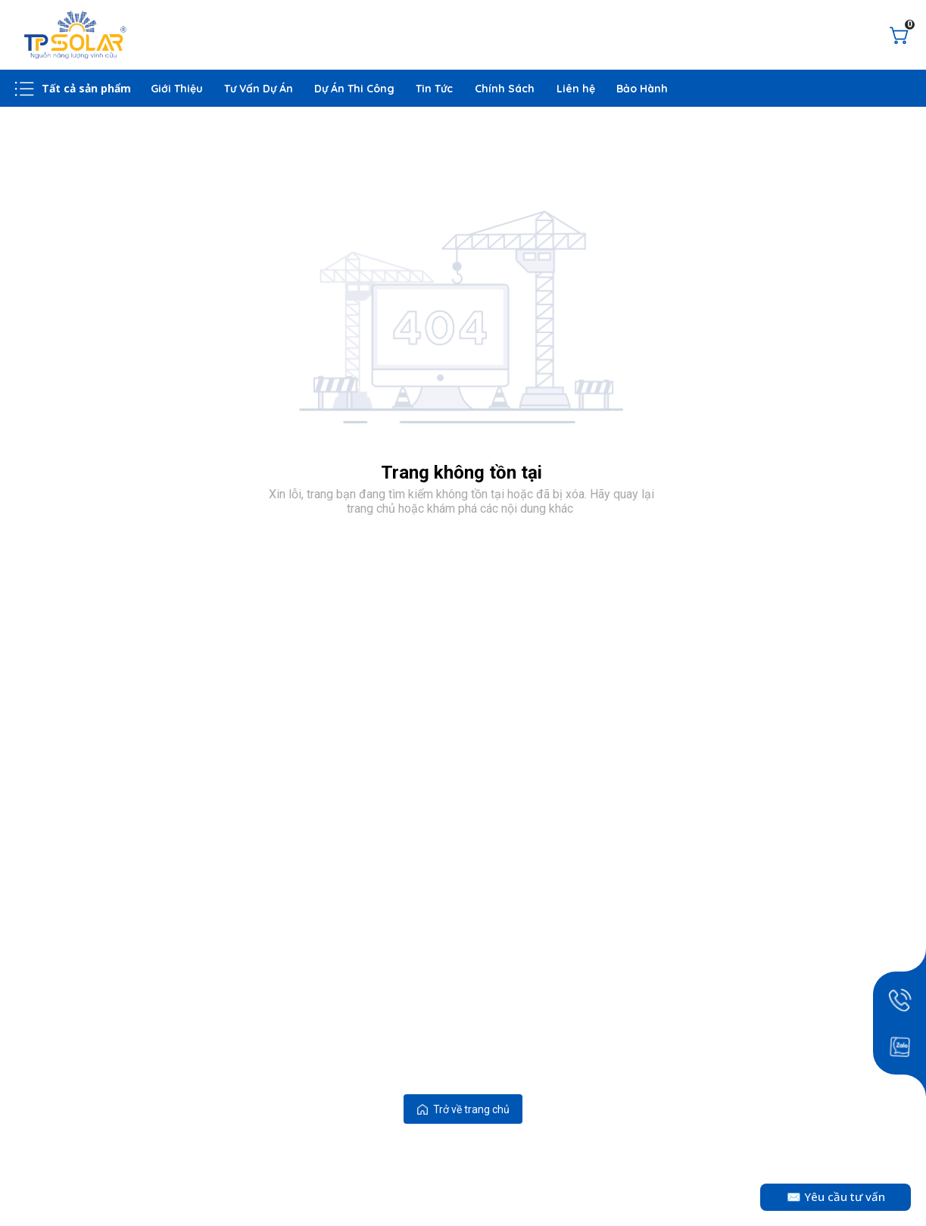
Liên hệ (576, 88)
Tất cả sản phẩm (87, 88)
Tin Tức (435, 88)
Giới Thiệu (177, 88)
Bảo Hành (642, 88)
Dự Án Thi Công (354, 88)
